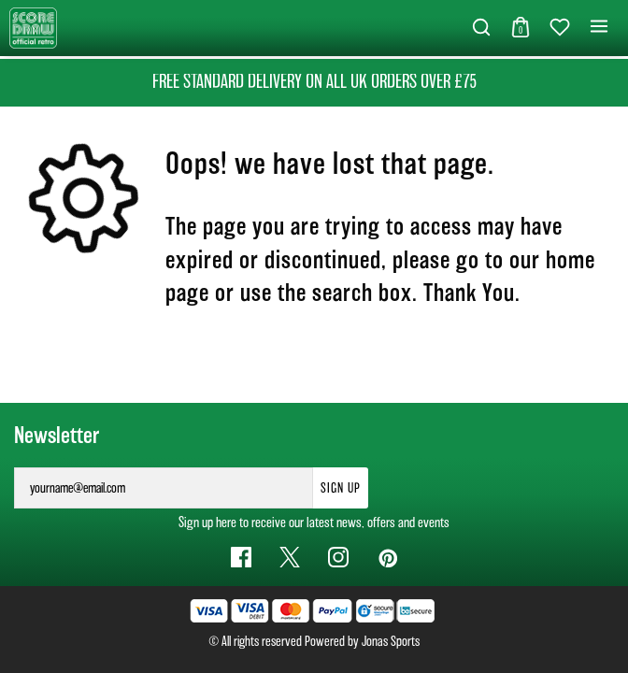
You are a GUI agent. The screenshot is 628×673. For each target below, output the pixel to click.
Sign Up (341, 487)
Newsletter (56, 436)
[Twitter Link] (289, 557)
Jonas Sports (391, 641)
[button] (481, 28)
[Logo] (33, 27)
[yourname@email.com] (163, 487)
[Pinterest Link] (387, 557)
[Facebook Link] (241, 557)
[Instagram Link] (338, 557)
